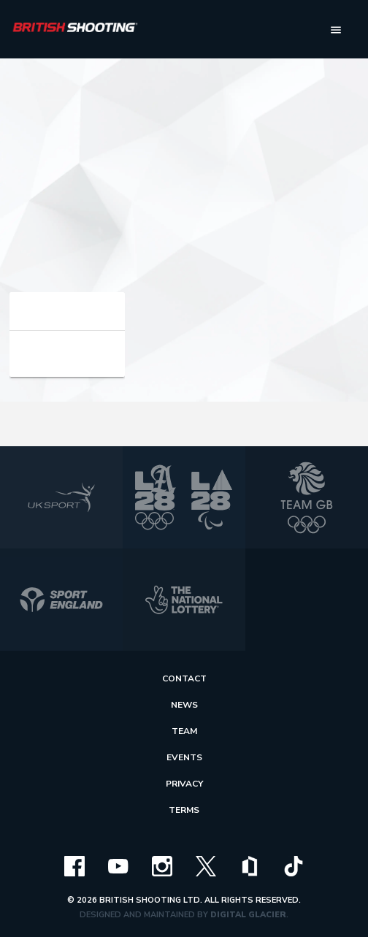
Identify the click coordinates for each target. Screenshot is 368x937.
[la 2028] (184, 497)
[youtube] (118, 865)
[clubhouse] (250, 865)
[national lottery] (184, 599)
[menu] (335, 29)
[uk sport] (61, 497)
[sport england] (61, 599)
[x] (206, 865)
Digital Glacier (248, 914)
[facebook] (74, 865)
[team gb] (306, 497)
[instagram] (162, 865)
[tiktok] (293, 865)
